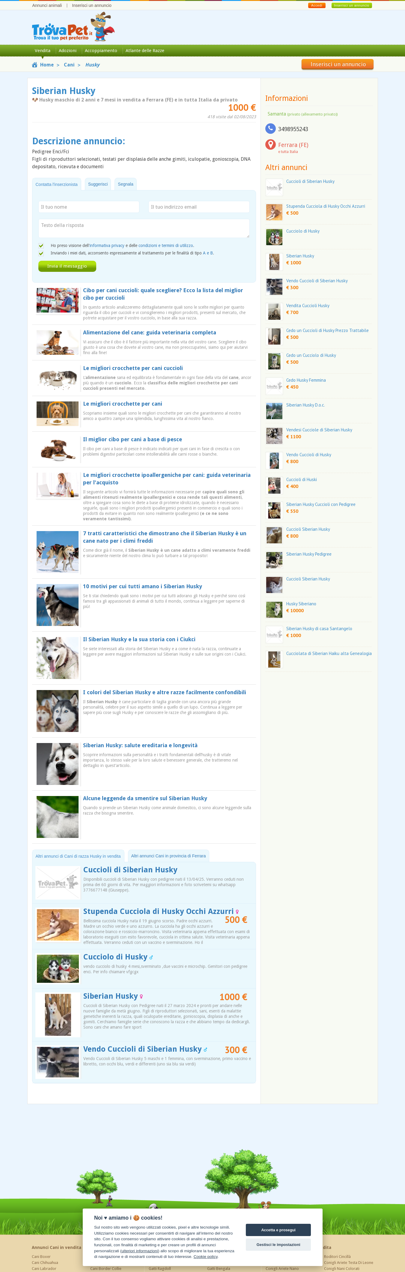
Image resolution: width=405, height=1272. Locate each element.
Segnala (125, 184)
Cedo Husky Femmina (306, 380)
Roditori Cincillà (337, 1256)
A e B (208, 253)
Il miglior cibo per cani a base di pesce (132, 439)
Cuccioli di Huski (301, 479)
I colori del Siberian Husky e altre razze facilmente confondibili (164, 692)
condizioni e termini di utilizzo (165, 245)
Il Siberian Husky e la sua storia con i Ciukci (139, 639)
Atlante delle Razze (145, 50)
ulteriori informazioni (139, 1251)
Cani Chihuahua (45, 1262)
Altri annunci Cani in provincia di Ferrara (168, 855)
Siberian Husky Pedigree (309, 554)
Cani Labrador (44, 1268)
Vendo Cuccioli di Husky (308, 454)
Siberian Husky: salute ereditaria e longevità (140, 745)
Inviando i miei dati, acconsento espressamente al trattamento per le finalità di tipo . (132, 253)
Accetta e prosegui (278, 1230)
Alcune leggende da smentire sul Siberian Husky (145, 798)
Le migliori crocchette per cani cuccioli (133, 368)
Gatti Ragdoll (160, 1268)
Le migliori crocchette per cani (122, 404)
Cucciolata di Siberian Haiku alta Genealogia (329, 653)
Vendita (42, 50)
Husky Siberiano (301, 604)
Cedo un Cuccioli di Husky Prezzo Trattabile (327, 330)
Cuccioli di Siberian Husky (130, 869)
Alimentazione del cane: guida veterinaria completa (149, 332)
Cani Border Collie (105, 1268)
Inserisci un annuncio (92, 5)
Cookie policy (206, 1256)
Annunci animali (47, 5)
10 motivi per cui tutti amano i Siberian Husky (142, 586)
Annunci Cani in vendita (56, 1247)
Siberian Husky (113, 996)
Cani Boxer (41, 1256)
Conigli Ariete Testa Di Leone (348, 1262)
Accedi (316, 5)
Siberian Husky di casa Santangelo (319, 628)
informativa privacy (107, 245)
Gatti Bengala (218, 1268)
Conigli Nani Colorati (341, 1268)
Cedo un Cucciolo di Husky (311, 355)
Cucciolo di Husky (118, 957)
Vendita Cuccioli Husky (307, 305)
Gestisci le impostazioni (278, 1244)
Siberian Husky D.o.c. (305, 405)
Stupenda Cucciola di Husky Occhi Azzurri (161, 911)
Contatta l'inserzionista (57, 184)
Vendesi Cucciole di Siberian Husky (319, 430)
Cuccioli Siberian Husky (308, 529)
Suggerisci (98, 184)
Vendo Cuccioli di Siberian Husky (145, 1049)
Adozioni (67, 50)
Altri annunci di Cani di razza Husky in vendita (78, 856)
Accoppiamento (101, 50)
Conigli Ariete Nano (282, 1268)
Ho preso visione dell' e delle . (122, 245)
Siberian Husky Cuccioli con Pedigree (321, 504)
